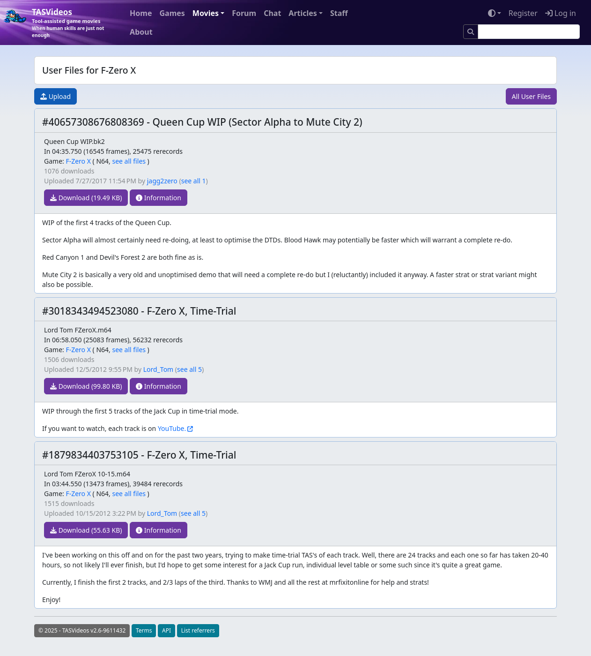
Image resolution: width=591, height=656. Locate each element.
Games (172, 13)
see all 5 (189, 369)
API (166, 630)
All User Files (531, 96)
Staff (339, 13)
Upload (55, 96)
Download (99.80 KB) (86, 386)
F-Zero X (78, 161)
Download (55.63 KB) (86, 530)
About (141, 32)
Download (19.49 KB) (86, 197)
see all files (129, 161)
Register (523, 13)
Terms (144, 630)
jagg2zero (162, 180)
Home (141, 13)
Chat (272, 13)
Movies (205, 13)
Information (158, 197)
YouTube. (172, 428)
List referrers (198, 630)
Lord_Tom (158, 369)
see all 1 (193, 180)
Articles (302, 13)
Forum (244, 13)
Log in (560, 13)
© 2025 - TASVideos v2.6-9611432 (82, 630)
